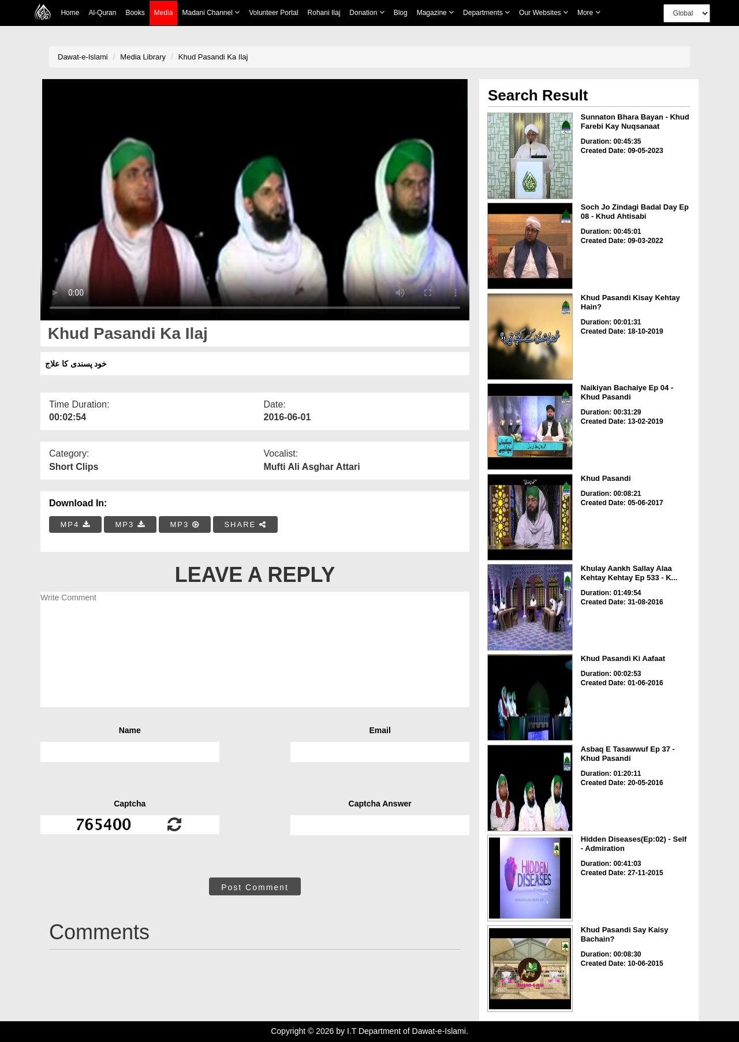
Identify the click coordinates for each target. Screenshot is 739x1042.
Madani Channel (211, 12)
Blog (401, 13)
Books (134, 13)
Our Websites (543, 12)
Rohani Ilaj (324, 13)
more (588, 12)
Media (164, 13)
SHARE (245, 524)
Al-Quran (102, 13)
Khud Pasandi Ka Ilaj (213, 57)
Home (70, 13)
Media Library (143, 57)
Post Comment (255, 887)
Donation (366, 12)
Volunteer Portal (273, 13)
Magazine (435, 12)
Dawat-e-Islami (83, 57)
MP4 (76, 524)
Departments (486, 12)
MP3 (130, 524)
